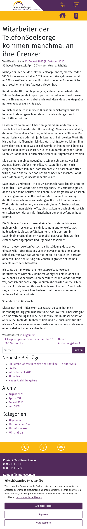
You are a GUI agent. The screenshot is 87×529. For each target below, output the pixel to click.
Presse (13, 368)
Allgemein (29, 335)
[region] (43, 502)
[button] (76, 16)
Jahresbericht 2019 (20, 372)
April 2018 (15, 398)
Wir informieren (18, 428)
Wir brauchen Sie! (20, 424)
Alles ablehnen (43, 522)
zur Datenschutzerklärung (29, 497)
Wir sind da (16, 432)
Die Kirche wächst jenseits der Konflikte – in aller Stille (43, 364)
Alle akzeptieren (43, 506)
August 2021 (16, 394)
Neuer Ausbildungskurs (23, 380)
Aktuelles (14, 376)
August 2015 (16, 402)
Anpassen (43, 514)
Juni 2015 (14, 406)
